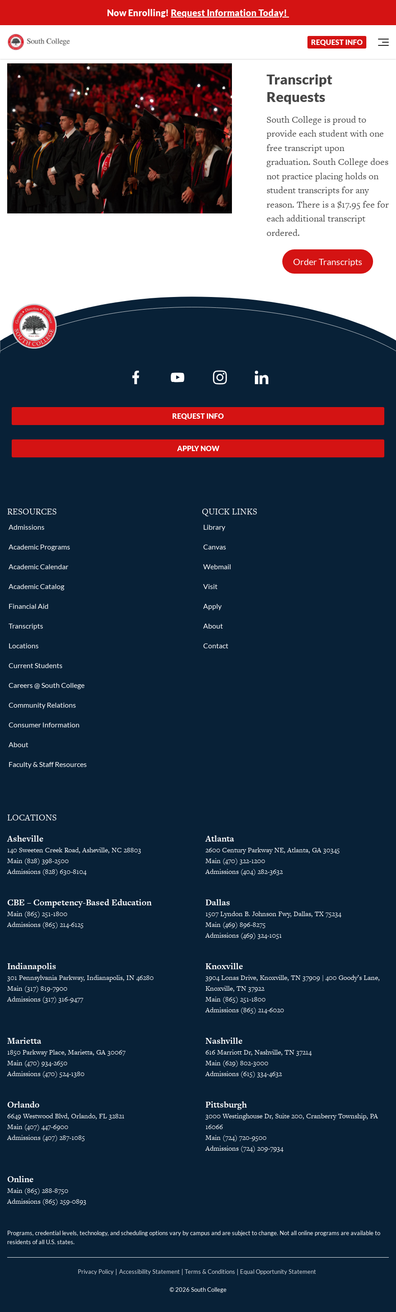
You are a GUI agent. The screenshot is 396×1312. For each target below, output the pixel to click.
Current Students (35, 665)
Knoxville (224, 966)
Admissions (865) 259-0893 (46, 1201)
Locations (24, 645)
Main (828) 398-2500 (38, 860)
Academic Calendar (38, 566)
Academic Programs (39, 546)
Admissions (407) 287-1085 (46, 1137)
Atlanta (219, 839)
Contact (215, 645)
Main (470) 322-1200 (235, 860)
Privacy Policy (96, 1271)
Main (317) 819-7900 (37, 988)
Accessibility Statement (149, 1271)
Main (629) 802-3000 (236, 1063)
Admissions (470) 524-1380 (46, 1073)
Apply (212, 606)
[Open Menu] (383, 42)
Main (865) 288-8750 (37, 1190)
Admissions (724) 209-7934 (244, 1148)
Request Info (337, 42)
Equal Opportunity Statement (278, 1271)
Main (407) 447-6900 (37, 1126)
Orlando (23, 1105)
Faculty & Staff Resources (48, 764)
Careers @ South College (47, 685)
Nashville (224, 1041)
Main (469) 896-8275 (235, 924)
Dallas (217, 902)
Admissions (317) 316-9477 (45, 999)
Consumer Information (44, 724)
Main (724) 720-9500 (236, 1137)
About (18, 744)
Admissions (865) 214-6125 (45, 924)
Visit (210, 586)
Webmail (217, 566)
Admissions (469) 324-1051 (243, 935)
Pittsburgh (226, 1105)
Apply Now (198, 448)
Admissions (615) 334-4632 (243, 1073)
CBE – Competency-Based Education (79, 902)
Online (20, 1179)
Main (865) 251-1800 (37, 913)
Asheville (25, 839)
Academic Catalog (36, 586)
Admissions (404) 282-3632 (244, 871)
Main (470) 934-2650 (37, 1063)
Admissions (26, 527)
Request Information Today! (230, 12)
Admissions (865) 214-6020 (244, 1010)
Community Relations (42, 704)
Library (214, 527)
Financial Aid (29, 606)
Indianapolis (31, 966)
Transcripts (26, 625)
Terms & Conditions (210, 1271)
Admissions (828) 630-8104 (46, 871)
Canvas (214, 546)
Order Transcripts (327, 261)
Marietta (24, 1041)
